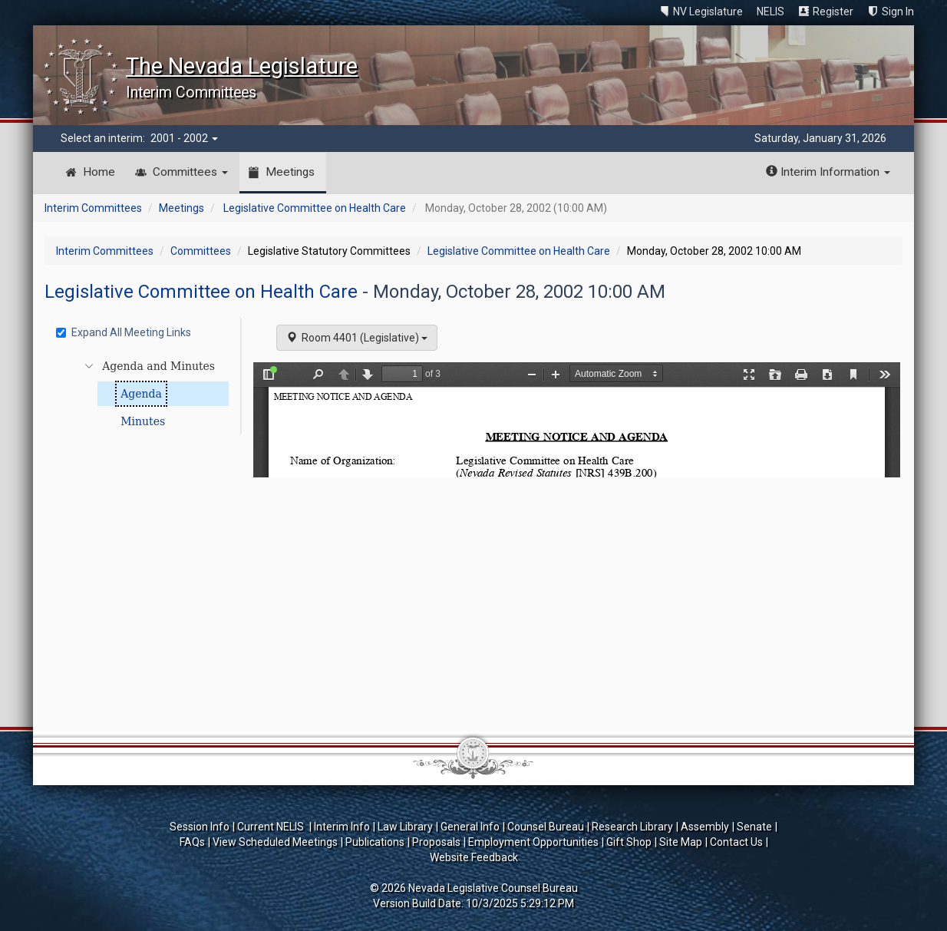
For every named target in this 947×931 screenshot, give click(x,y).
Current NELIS (271, 826)
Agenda (141, 394)
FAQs (192, 842)
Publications (374, 842)
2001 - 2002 (184, 138)
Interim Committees (93, 208)
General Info (470, 826)
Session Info (199, 826)
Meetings (290, 172)
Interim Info (342, 826)
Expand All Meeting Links (123, 332)
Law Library (405, 826)
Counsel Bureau (545, 826)
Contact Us (736, 842)
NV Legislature (708, 11)
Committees (190, 172)
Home (99, 172)
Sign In (898, 11)
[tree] (145, 393)
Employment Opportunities (533, 842)
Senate (754, 826)
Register (833, 11)
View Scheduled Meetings (275, 842)
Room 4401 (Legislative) (356, 338)
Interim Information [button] (828, 172)
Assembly (705, 826)
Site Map (680, 842)
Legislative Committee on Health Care (314, 208)
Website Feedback (474, 857)
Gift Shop (629, 842)
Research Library (632, 826)
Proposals (436, 842)
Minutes (142, 421)
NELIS (770, 11)
